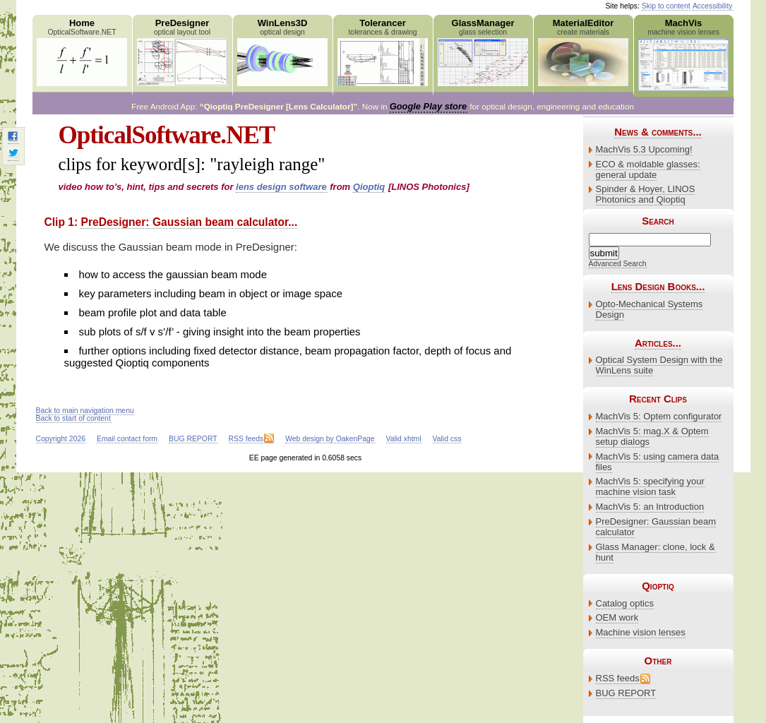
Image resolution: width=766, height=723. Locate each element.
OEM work (617, 617)
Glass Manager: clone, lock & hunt (655, 552)
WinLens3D (282, 52)
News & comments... (657, 132)
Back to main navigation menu (85, 410)
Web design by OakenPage (329, 439)
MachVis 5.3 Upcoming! (644, 149)
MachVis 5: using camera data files (657, 461)
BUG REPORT (626, 693)
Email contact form (127, 439)
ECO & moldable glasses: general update (648, 169)
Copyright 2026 (60, 439)
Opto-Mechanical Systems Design (649, 309)
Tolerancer (383, 52)
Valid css (447, 439)
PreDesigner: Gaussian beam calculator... (188, 222)
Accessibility (713, 6)
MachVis (683, 54)
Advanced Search (618, 264)
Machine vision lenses (641, 632)
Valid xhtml (403, 439)
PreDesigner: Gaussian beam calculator (656, 526)
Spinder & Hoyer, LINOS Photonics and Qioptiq (645, 194)
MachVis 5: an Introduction (650, 506)
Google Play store (428, 106)
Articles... (658, 343)
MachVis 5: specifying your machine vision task (650, 486)
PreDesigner (182, 52)
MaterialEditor (583, 52)
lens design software (281, 186)
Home (82, 52)
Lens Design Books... (658, 286)
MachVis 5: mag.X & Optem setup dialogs (652, 436)
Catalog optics (625, 603)
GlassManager (483, 52)
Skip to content (666, 6)
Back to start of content (73, 418)
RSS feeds (618, 678)
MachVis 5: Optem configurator (659, 416)
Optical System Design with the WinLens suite (659, 365)
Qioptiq (369, 186)
